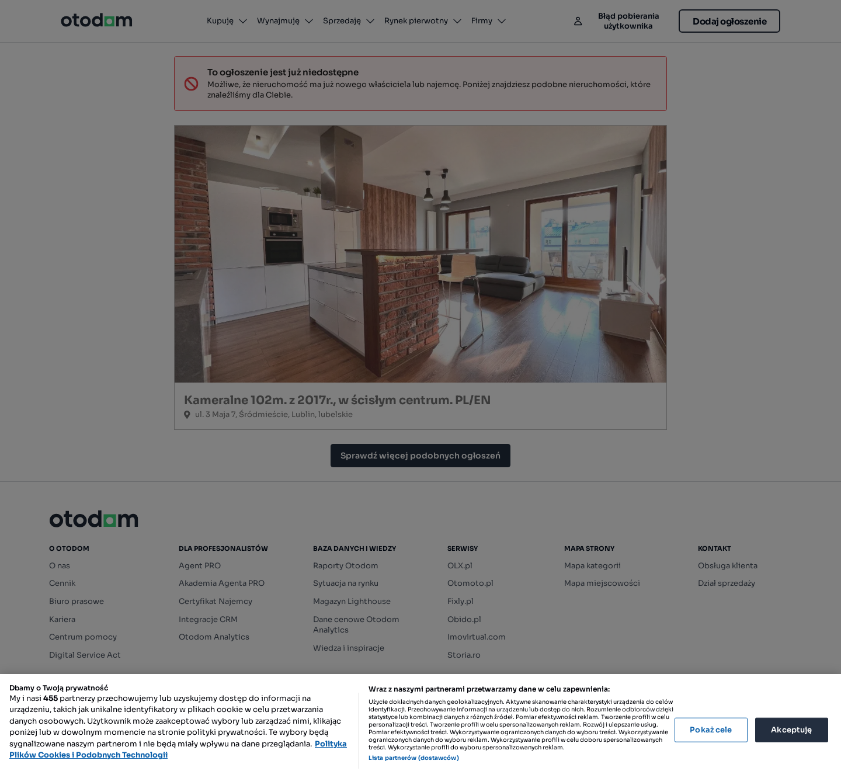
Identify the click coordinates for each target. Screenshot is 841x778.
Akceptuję (791, 730)
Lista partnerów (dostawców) (414, 758)
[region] (420, 726)
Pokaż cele (711, 730)
